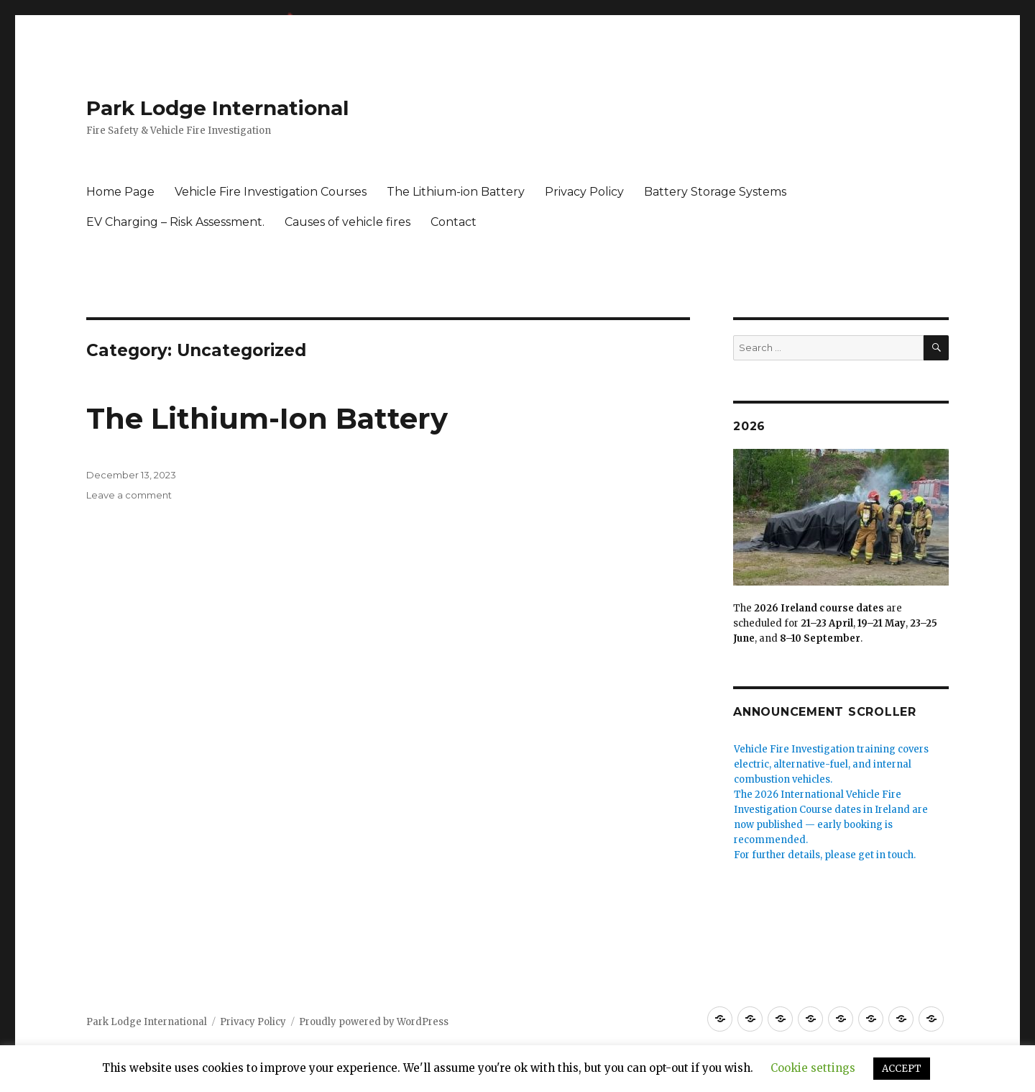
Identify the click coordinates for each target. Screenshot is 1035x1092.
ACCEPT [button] (901, 1069)
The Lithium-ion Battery (456, 192)
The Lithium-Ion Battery (267, 418)
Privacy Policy (584, 192)
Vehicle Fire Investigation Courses (271, 192)
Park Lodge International (217, 108)
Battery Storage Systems (715, 192)
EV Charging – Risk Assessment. (175, 222)
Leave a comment (129, 495)
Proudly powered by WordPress (373, 1022)
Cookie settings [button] (812, 1068)
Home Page (120, 192)
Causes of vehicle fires (347, 222)
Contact (454, 222)
